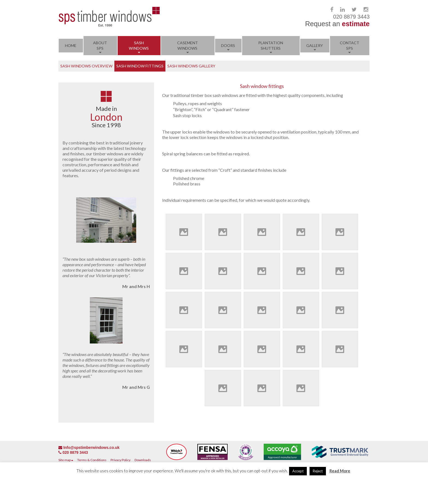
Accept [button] (298, 471)
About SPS (100, 45)
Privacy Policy (120, 460)
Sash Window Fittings (140, 66)
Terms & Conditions (91, 460)
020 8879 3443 (75, 452)
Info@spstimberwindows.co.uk (91, 447)
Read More (339, 470)
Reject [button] (318, 471)
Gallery (314, 45)
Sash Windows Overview (86, 66)
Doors (228, 45)
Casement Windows (187, 45)
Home (70, 45)
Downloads (143, 460)
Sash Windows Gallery (191, 66)
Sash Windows (139, 45)
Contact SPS (349, 45)
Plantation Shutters (270, 45)
